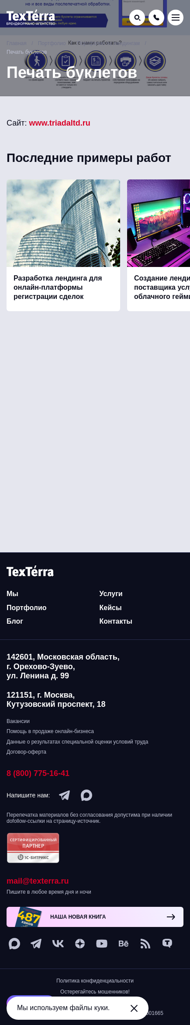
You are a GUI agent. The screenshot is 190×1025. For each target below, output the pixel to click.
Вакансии (18, 721)
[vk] (58, 943)
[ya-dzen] (80, 943)
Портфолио (27, 607)
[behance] (123, 943)
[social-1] (145, 943)
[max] (86, 795)
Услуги (111, 593)
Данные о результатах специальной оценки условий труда (77, 742)
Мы (12, 593)
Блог (15, 621)
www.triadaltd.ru (59, 123)
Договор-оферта (26, 752)
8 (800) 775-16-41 (38, 773)
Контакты (116, 621)
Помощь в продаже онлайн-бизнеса (50, 731)
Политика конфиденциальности (95, 981)
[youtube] (102, 943)
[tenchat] (167, 943)
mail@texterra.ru (38, 881)
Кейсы (111, 607)
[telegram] (65, 795)
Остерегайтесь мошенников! (95, 992)
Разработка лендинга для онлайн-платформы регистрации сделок (58, 287)
